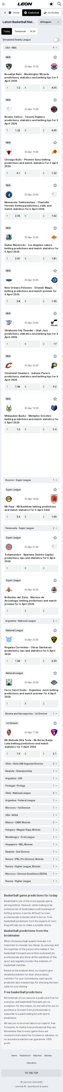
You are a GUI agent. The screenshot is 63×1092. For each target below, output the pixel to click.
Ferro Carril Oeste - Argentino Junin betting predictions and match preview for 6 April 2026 (31, 693)
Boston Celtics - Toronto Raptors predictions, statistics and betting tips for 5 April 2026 (31, 120)
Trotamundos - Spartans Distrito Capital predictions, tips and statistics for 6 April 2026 (30, 558)
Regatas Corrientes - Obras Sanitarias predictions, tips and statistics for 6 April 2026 (30, 651)
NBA (8, 57)
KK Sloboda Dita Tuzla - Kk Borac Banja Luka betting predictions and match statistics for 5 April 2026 (29, 743)
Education (31, 1063)
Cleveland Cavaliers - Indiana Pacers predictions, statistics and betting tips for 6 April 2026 (31, 376)
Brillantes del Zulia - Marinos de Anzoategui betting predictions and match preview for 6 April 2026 (31, 601)
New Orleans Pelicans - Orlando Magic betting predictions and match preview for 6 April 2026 (31, 291)
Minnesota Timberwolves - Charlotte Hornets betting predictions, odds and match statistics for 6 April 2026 (28, 206)
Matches (37, 1055)
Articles (48, 1055)
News (14, 1055)
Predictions (25, 1055)
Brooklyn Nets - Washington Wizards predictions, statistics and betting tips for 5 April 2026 (31, 77)
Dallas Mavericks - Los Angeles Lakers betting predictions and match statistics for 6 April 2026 (31, 248)
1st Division (12, 723)
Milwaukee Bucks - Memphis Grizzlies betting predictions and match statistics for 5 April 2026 (31, 419)
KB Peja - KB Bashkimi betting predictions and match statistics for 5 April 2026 (30, 508)
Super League (13, 489)
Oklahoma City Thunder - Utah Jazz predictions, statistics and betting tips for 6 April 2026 (31, 334)
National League (14, 630)
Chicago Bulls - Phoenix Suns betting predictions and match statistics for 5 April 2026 (31, 163)
